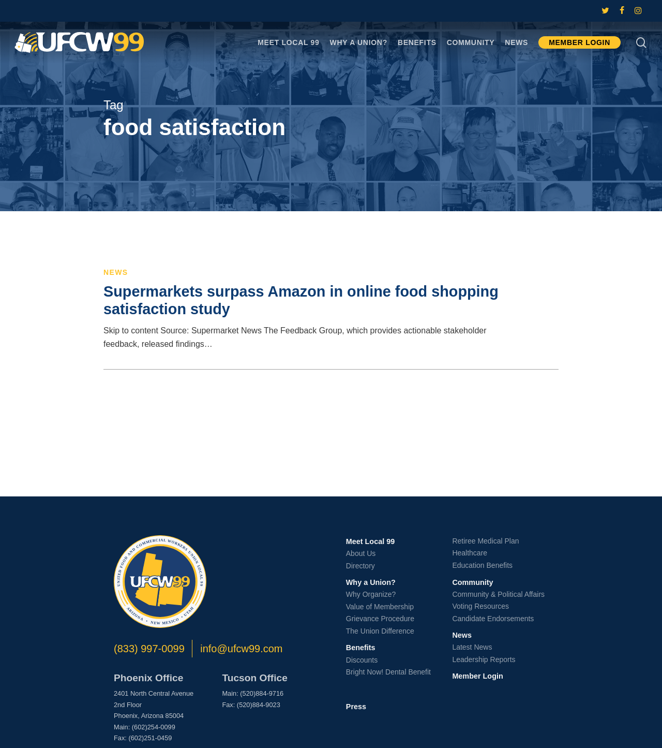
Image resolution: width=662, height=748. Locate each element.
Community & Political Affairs (498, 594)
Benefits (360, 647)
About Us (361, 553)
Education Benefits (482, 565)
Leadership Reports (483, 659)
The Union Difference (380, 631)
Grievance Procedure (380, 618)
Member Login (477, 676)
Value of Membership (380, 607)
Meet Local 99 (370, 541)
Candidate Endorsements (493, 618)
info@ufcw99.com (241, 648)
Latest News (472, 647)
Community (472, 582)
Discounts (362, 660)
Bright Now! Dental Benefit (388, 672)
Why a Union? (371, 582)
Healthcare (469, 553)
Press (356, 706)
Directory (360, 566)
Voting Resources (480, 606)
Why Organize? (371, 594)
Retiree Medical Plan (485, 541)
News (115, 272)
